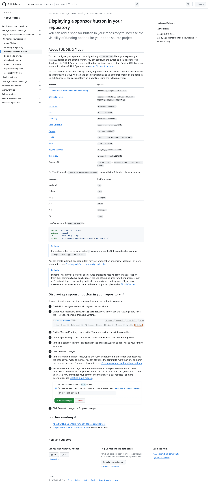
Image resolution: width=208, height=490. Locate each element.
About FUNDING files (66, 49)
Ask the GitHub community (166, 454)
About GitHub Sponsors (101, 66)
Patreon (52, 131)
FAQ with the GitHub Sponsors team (71, 427)
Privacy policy (54, 459)
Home (7, 12)
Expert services (105, 480)
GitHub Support (128, 284)
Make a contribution (113, 462)
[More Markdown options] (178, 23)
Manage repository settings (74, 13)
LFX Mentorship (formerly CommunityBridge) (68, 90)
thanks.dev (53, 156)
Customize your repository (100, 13)
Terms (70, 480)
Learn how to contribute (110, 466)
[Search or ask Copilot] (97, 4)
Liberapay (53, 118)
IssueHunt (53, 106)
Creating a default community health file (86, 264)
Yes (54, 454)
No (64, 454)
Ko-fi (51, 112)
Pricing (94, 480)
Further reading (62, 417)
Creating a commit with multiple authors (121, 363)
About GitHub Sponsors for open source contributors (79, 423)
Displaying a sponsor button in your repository (86, 294)
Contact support (161, 457)
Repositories (12, 17)
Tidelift (52, 137)
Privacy (78, 480)
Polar (51, 143)
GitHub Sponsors (56, 97)
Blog (116, 480)
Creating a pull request (81, 377)
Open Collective (55, 124)
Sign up (200, 4)
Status (86, 480)
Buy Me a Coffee (56, 149)
